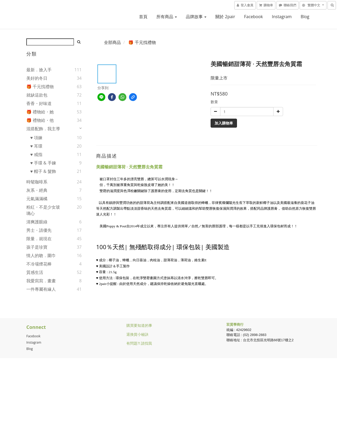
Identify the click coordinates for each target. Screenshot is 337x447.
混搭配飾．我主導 (43, 129)
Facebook (33, 336)
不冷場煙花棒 (39, 264)
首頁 (143, 16)
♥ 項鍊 (36, 137)
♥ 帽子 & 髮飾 (43, 171)
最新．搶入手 (39, 70)
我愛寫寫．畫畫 (41, 281)
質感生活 (34, 272)
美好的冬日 (36, 78)
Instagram (282, 16)
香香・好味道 (39, 103)
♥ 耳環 (36, 146)
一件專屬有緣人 (41, 289)
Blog (29, 348)
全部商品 (112, 42)
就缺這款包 (36, 95)
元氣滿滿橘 (36, 199)
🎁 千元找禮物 (40, 86)
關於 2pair (225, 16)
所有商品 (166, 16)
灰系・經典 (36, 190)
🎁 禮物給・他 (40, 120)
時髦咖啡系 (36, 182)
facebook (253, 16)
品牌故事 (196, 16)
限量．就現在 (39, 239)
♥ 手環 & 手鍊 (43, 163)
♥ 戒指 (36, 154)
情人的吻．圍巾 (41, 255)
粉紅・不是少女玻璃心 (43, 210)
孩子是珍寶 (36, 247)
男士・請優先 (39, 230)
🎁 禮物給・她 (40, 112)
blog (305, 16)
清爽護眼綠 (36, 222)
